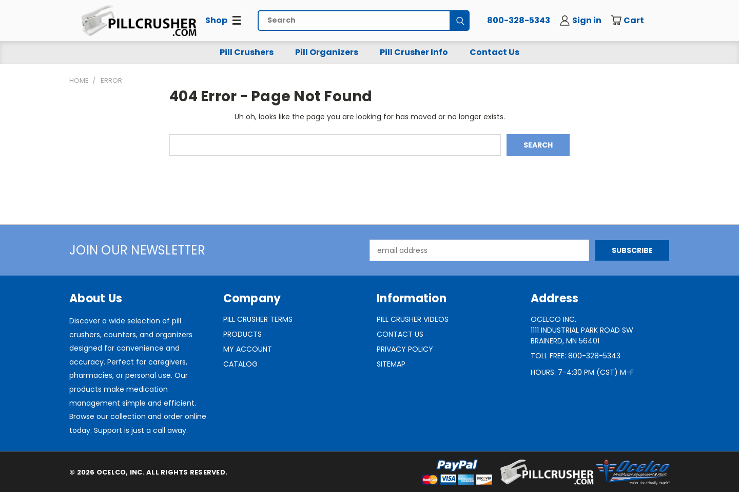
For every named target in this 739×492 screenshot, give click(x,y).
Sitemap (391, 364)
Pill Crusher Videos (413, 319)
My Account (247, 349)
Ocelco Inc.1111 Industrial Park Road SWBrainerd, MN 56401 (582, 330)
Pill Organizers (326, 52)
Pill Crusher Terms (258, 319)
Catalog (240, 364)
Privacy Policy (405, 349)
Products (242, 334)
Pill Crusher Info (414, 52)
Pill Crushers (247, 52)
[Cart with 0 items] (635, 20)
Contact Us (494, 52)
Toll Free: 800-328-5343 (575, 356)
